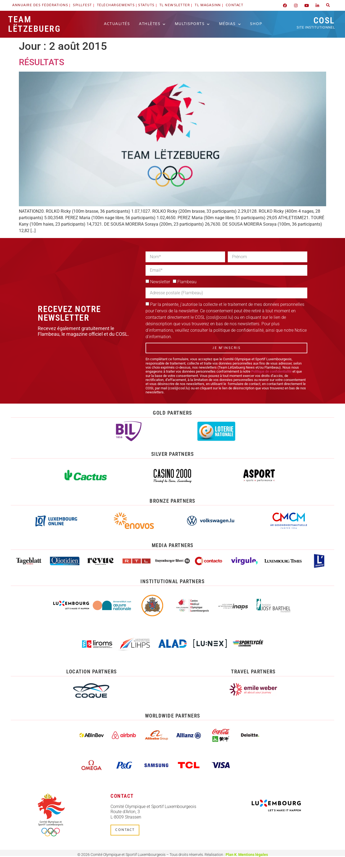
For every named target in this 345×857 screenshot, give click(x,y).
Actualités (117, 24)
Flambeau (186, 281)
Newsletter (160, 281)
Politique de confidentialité (271, 371)
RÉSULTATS (41, 62)
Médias (230, 24)
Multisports (192, 24)
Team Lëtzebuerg (34, 24)
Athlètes (152, 24)
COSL (315, 22)
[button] (328, 5)
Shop (256, 24)
